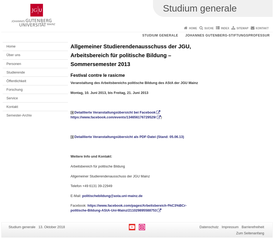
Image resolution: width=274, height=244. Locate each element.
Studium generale (160, 35)
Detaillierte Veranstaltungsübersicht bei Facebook (115, 112)
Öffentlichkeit (16, 81)
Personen (13, 64)
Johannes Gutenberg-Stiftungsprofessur (227, 35)
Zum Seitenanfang (250, 233)
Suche (209, 28)
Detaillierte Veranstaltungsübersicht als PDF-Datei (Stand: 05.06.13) (129, 137)
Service (12, 98)
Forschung (14, 90)
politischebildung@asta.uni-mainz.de (112, 196)
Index (225, 28)
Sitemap (242, 28)
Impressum (230, 227)
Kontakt (262, 28)
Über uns (13, 55)
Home (193, 28)
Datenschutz (209, 227)
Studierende (15, 72)
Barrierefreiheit (253, 227)
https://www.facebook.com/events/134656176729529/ (113, 117)
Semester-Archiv (19, 115)
